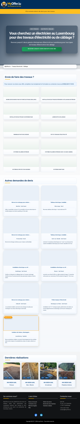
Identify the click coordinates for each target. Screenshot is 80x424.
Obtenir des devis (47, 401)
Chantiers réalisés (47, 405)
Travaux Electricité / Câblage (20, 66)
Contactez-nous (32, 403)
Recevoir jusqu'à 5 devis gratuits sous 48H (42, 48)
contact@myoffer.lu (65, 409)
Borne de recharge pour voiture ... (21, 202)
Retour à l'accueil (33, 401)
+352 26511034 (64, 408)
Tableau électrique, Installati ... (59, 202)
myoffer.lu (40, 421)
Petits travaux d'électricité (59, 300)
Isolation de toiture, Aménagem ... (21, 332)
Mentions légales (33, 405)
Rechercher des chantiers (49, 403)
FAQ (30, 407)
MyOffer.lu (7, 66)
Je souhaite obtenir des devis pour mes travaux (40, 11)
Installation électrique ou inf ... (21, 267)
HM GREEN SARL (11, 382)
